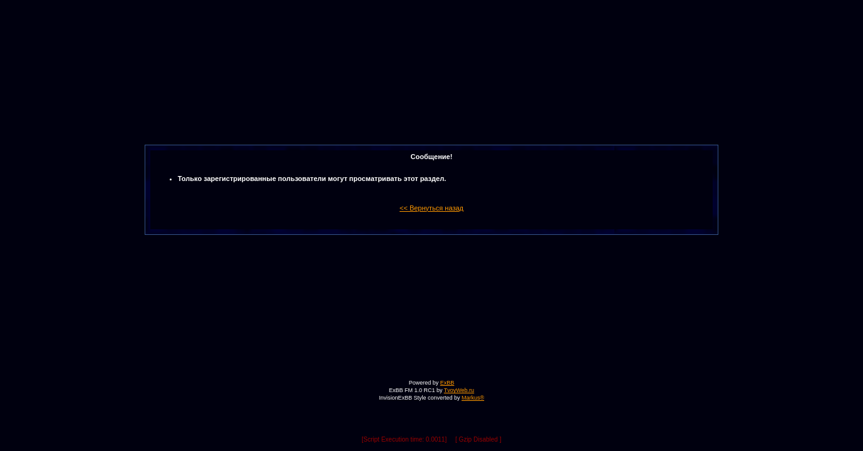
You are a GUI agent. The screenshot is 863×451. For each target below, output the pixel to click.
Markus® (473, 398)
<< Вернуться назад (431, 208)
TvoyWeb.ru (459, 390)
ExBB (447, 383)
